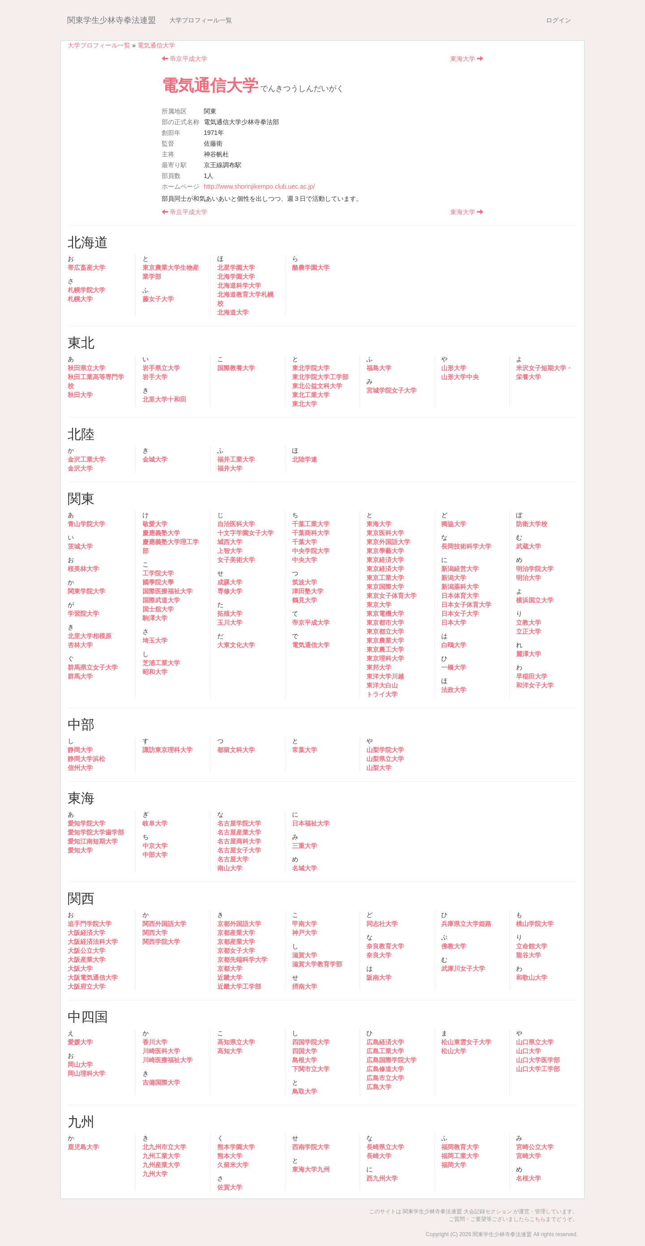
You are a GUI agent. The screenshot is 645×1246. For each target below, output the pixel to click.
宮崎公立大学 (535, 1147)
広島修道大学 (385, 1069)
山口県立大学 (535, 1042)
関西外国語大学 (164, 923)
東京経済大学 (385, 559)
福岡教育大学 (460, 1147)
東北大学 (304, 403)
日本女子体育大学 (466, 604)
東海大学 (466, 58)
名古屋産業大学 (239, 832)
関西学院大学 (161, 941)
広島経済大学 (385, 1042)
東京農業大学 (385, 640)
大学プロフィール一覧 (200, 20)
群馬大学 (80, 676)
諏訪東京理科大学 (167, 749)
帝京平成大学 (184, 58)
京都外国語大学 (239, 923)
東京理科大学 (385, 658)
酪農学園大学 (311, 267)
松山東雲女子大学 (466, 1042)
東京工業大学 (385, 577)
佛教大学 (453, 946)
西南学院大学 (311, 1147)
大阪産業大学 (86, 959)
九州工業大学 (161, 1155)
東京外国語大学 (388, 541)
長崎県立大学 (385, 1147)
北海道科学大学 (239, 285)
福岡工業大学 (460, 1155)
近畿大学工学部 (239, 986)
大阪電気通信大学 (93, 977)
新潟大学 (453, 577)
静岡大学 (80, 749)
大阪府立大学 (86, 986)
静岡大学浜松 (86, 758)
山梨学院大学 (385, 749)
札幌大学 (80, 299)
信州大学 (80, 767)
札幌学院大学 (86, 290)
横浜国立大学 (535, 600)
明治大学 (528, 577)
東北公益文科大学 (317, 385)
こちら (537, 1219)
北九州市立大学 (164, 1147)
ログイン (558, 20)
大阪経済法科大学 (93, 941)
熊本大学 (229, 1155)
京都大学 (229, 968)
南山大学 (229, 868)
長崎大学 (378, 1155)
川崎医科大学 (161, 1051)
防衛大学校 (531, 524)
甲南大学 (304, 923)
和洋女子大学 (535, 685)
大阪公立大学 (86, 950)
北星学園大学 (236, 267)
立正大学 (528, 631)
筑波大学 (304, 582)
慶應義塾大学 (161, 532)
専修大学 (229, 591)
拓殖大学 (229, 613)
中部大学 (155, 854)
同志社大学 (382, 923)
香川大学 (155, 1042)
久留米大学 (233, 1164)
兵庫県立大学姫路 (466, 923)
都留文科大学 (236, 749)
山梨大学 (378, 767)
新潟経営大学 (460, 568)
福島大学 (378, 368)
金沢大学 (80, 468)
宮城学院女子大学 (391, 390)
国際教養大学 (236, 368)
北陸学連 (304, 459)
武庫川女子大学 (463, 968)
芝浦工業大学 (161, 662)
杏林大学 (80, 645)
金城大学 (155, 459)
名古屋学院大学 (239, 823)
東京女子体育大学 (391, 595)
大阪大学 (80, 968)
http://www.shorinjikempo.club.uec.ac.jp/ (259, 186)
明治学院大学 (535, 568)
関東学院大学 (86, 591)
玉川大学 (229, 622)
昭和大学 (155, 671)
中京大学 (155, 845)
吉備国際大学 (161, 1082)
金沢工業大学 (86, 459)
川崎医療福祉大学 (167, 1060)
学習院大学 (83, 613)
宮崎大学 (528, 1155)
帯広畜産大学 (86, 267)
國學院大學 (158, 582)
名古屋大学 (233, 859)
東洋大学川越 (385, 676)
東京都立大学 (385, 631)
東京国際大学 (385, 586)
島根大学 (304, 1060)
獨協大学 (453, 524)
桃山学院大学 (535, 923)
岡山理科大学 (86, 1073)
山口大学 (528, 1051)
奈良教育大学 (385, 946)
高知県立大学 (236, 1042)
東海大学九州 (311, 1169)
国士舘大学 (158, 609)
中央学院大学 (311, 550)
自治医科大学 (236, 524)
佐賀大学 (229, 1187)
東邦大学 (378, 667)
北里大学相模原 (90, 636)
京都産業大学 (236, 932)
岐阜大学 (155, 823)
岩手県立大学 (161, 368)
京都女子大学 (236, 950)
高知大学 (229, 1051)
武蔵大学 (528, 546)
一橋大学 (453, 667)
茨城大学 (80, 546)
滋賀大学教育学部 (317, 964)
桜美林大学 (83, 568)
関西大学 (155, 932)
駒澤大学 (155, 618)
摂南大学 (304, 986)
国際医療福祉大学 (167, 591)
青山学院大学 (86, 524)
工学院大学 (158, 573)
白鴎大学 (453, 645)
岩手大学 (155, 377)
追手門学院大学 (90, 923)
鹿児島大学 (83, 1147)
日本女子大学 (460, 613)
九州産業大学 (161, 1164)
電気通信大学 (156, 45)
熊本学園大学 (236, 1147)
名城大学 (304, 868)
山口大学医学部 (538, 1060)
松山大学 (453, 1051)
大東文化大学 (236, 645)
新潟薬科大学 (460, 586)
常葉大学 (304, 749)
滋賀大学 (304, 955)
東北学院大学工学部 (320, 377)
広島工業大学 (385, 1051)
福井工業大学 (236, 459)
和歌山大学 (531, 977)
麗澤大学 (528, 654)
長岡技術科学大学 (466, 546)
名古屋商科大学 (239, 841)
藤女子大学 (158, 299)
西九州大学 (382, 1178)
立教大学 (528, 622)
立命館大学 (531, 946)
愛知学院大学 (86, 823)
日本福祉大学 (311, 823)
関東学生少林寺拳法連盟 (111, 20)
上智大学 (229, 550)
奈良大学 (378, 955)
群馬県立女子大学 (93, 667)
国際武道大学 (161, 600)
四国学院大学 (311, 1042)
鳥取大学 (304, 1091)
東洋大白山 (382, 685)
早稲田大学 (531, 676)
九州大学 (155, 1173)
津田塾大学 (307, 591)
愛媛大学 (80, 1042)
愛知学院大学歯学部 (96, 832)
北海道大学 (233, 312)
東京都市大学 (385, 622)
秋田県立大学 (86, 368)
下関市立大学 (311, 1069)
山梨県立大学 (385, 758)
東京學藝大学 (385, 550)
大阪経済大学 (86, 932)
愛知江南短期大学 (93, 841)
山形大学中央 (460, 377)
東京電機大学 (385, 613)
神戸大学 (304, 932)
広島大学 (378, 1086)
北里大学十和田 (164, 399)
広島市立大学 (385, 1078)
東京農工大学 (385, 649)
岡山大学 (80, 1064)
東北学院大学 (311, 368)
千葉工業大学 (311, 524)
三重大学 (304, 845)
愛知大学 (80, 850)
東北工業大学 (311, 394)
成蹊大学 (229, 582)
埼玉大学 (155, 640)
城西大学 (229, 541)
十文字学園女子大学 (245, 532)
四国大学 (304, 1051)
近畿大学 (229, 977)
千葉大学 (304, 541)
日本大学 (453, 622)
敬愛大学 (155, 524)
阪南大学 (378, 977)
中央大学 (304, 559)
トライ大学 (382, 694)
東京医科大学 (385, 532)
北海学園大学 (236, 276)
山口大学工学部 (538, 1069)
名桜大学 (528, 1178)
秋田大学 (80, 394)
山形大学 (453, 368)
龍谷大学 (528, 955)
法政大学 (453, 689)
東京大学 (378, 604)
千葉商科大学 (311, 532)
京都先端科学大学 (242, 959)
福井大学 (229, 468)
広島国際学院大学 (391, 1060)
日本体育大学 (460, 595)
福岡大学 (453, 1164)
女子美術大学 (236, 559)
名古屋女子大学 (239, 850)
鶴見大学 (304, 600)
